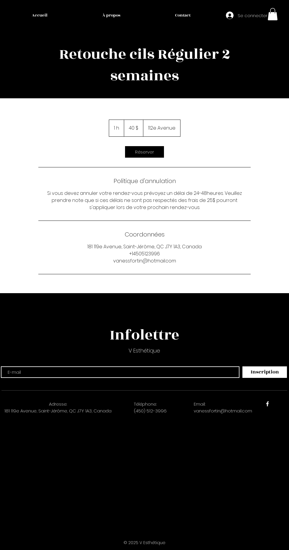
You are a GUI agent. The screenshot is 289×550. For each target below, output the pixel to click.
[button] (272, 14)
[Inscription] (264, 372)
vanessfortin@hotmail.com (223, 411)
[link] (144, 152)
